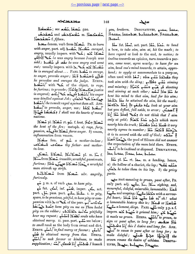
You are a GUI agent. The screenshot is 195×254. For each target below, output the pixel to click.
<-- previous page (85, 4)
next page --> (113, 4)
